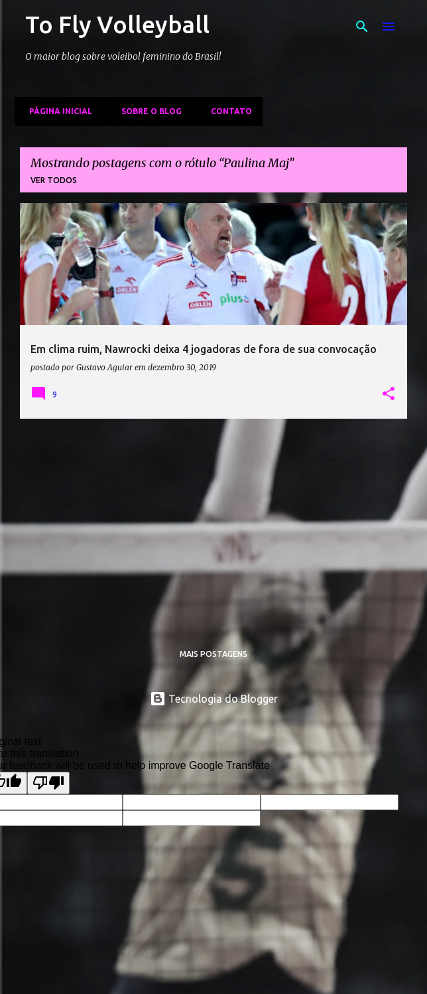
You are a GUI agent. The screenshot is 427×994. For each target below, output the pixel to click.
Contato (227, 111)
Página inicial (56, 111)
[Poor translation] (48, 783)
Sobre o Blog (147, 111)
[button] (388, 394)
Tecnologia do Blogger (214, 699)
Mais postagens (213, 654)
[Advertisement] (213, 522)
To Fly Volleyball (117, 24)
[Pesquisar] (362, 26)
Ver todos (53, 180)
